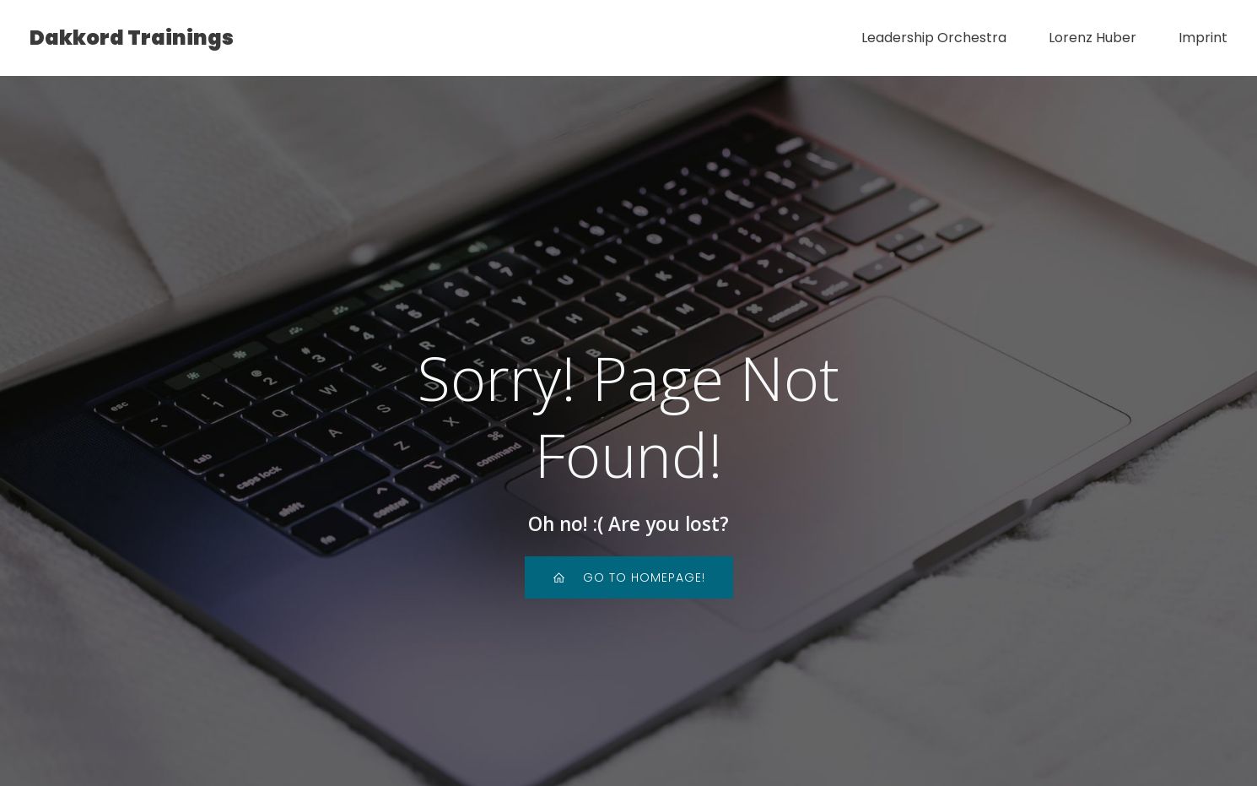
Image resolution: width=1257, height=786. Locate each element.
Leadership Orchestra (933, 37)
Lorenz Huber (1092, 37)
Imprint (1203, 37)
